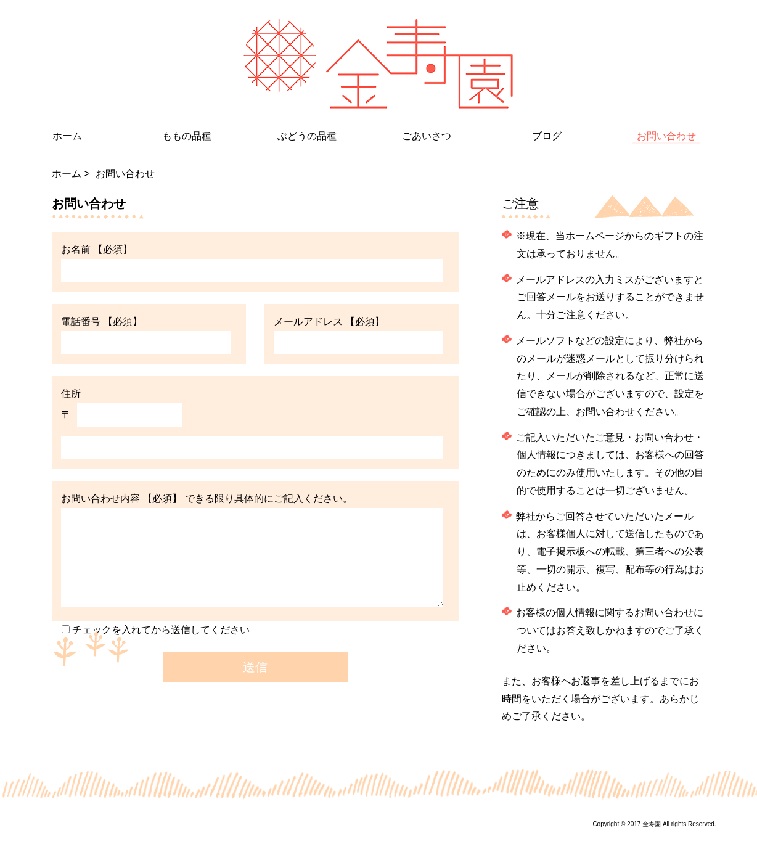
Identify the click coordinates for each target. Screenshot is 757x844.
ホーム (67, 136)
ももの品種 (186, 136)
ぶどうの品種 (307, 136)
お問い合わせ (666, 139)
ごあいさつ (426, 136)
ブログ (547, 136)
